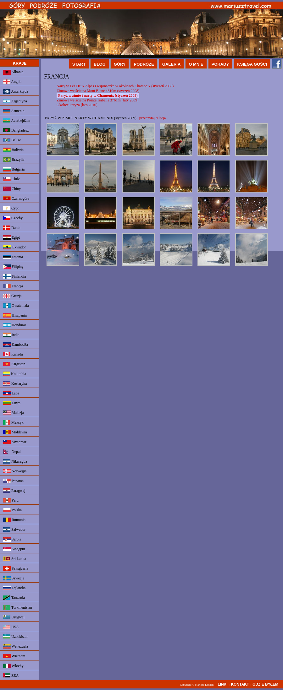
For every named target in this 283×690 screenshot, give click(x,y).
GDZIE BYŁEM (265, 684)
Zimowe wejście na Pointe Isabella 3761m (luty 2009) (97, 100)
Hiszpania (15, 315)
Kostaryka (15, 383)
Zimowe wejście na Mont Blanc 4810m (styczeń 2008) (98, 91)
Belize (12, 140)
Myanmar (14, 442)
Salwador (14, 529)
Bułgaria (14, 169)
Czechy (13, 218)
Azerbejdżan (16, 120)
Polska (12, 510)
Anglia (12, 81)
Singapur (14, 549)
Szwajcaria (15, 568)
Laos (11, 393)
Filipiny (13, 266)
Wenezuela (15, 646)
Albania (13, 72)
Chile (11, 179)
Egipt (11, 237)
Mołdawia (15, 432)
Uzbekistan (15, 636)
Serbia (12, 539)
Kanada (13, 354)
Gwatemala (16, 305)
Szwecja (13, 578)
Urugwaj (14, 617)
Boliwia (13, 150)
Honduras (14, 325)
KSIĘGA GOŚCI (252, 64)
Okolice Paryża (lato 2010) (77, 105)
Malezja (13, 412)
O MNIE (196, 64)
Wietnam (14, 656)
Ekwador (14, 247)
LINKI (222, 684)
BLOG (100, 64)
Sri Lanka (14, 559)
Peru (11, 500)
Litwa (11, 403)
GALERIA (171, 64)
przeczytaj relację (152, 118)
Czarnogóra (16, 198)
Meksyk (13, 422)
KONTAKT (240, 684)
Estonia (13, 257)
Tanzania (14, 597)
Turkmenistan (17, 607)
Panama (13, 481)
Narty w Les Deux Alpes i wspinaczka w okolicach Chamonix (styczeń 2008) (115, 86)
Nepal (12, 451)
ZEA (11, 675)
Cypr (11, 208)
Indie (11, 335)
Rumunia (14, 520)
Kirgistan (14, 364)
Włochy (13, 666)
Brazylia (14, 159)
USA (11, 627)
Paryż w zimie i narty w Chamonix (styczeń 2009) (98, 95)
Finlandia (14, 276)
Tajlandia (14, 588)
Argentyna (15, 101)
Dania (11, 227)
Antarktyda (15, 91)
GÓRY (120, 64)
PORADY (220, 64)
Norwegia (14, 471)
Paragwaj (14, 490)
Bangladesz (16, 130)
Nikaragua (15, 461)
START (79, 64)
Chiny (12, 189)
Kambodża (15, 344)
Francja (13, 286)
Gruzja (12, 296)
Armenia (13, 111)
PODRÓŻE (144, 64)
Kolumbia (14, 374)
